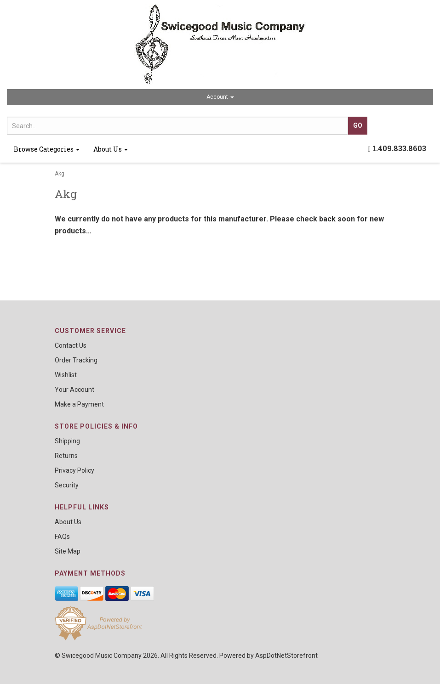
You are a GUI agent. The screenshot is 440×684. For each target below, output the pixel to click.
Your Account (74, 389)
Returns (66, 455)
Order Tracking (76, 360)
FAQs (62, 536)
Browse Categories (47, 149)
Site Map (67, 551)
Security (67, 485)
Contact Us (70, 345)
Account (220, 97)
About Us (110, 149)
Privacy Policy (74, 470)
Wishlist (66, 375)
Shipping (67, 441)
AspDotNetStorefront (286, 655)
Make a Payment (79, 404)
